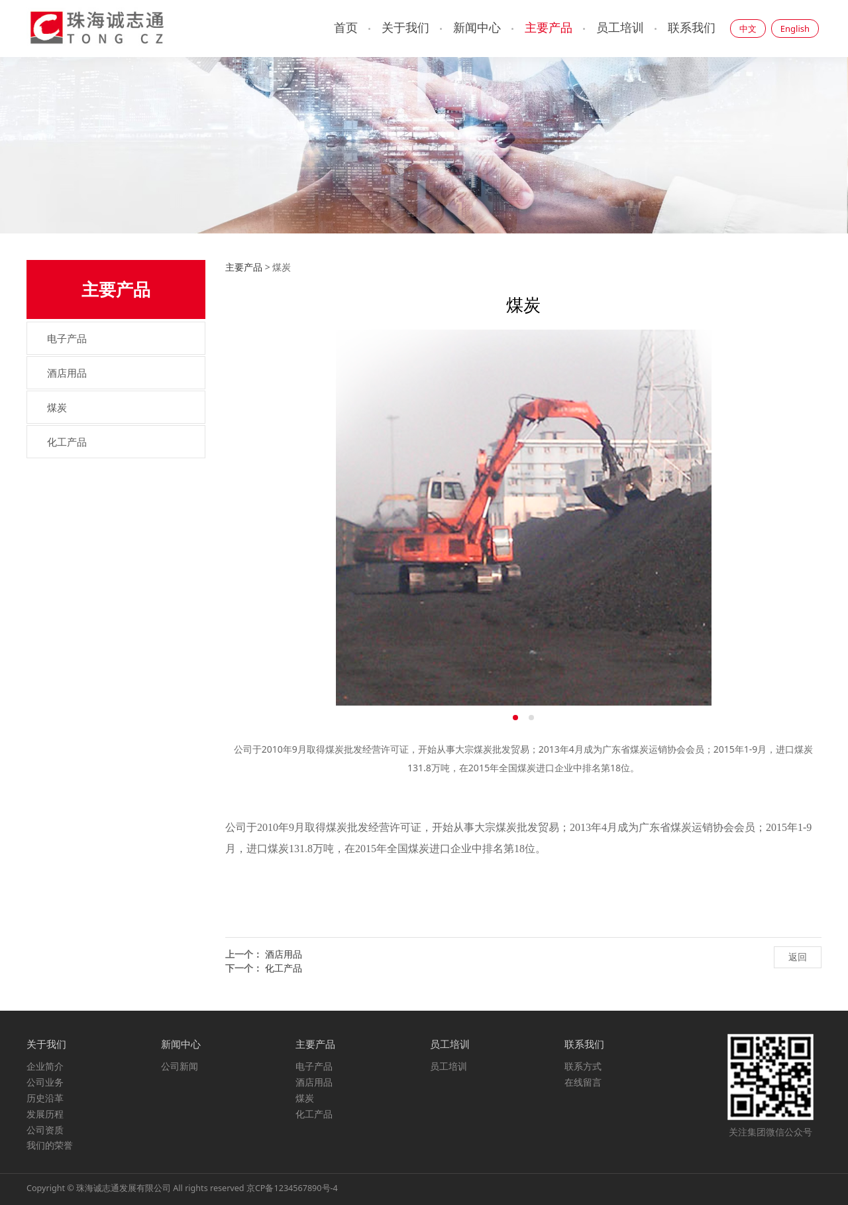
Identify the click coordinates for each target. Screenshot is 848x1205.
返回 (797, 956)
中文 (748, 28)
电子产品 (67, 338)
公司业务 (45, 1082)
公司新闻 (179, 1066)
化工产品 (67, 441)
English (795, 28)
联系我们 (692, 27)
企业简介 (45, 1066)
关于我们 (405, 27)
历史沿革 (45, 1098)
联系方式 (583, 1066)
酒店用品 (67, 372)
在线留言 (583, 1082)
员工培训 (620, 27)
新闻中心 (477, 27)
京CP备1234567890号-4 (292, 1188)
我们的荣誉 (49, 1145)
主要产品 (548, 27)
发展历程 (45, 1114)
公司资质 (45, 1129)
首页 (346, 27)
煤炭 (57, 407)
